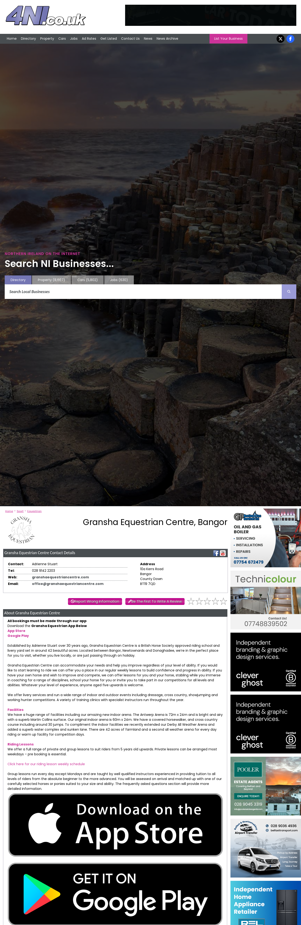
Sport (20, 511)
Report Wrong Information (96, 601)
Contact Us (130, 38)
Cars (62, 38)
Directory (28, 38)
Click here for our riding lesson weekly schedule (46, 764)
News (148, 38)
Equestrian (34, 511)
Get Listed (108, 38)
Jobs (74, 38)
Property (47, 38)
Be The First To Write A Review (156, 601)
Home (12, 38)
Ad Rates (89, 38)
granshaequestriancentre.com (60, 577)
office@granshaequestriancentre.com (67, 583)
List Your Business (228, 38)
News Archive (167, 38)
